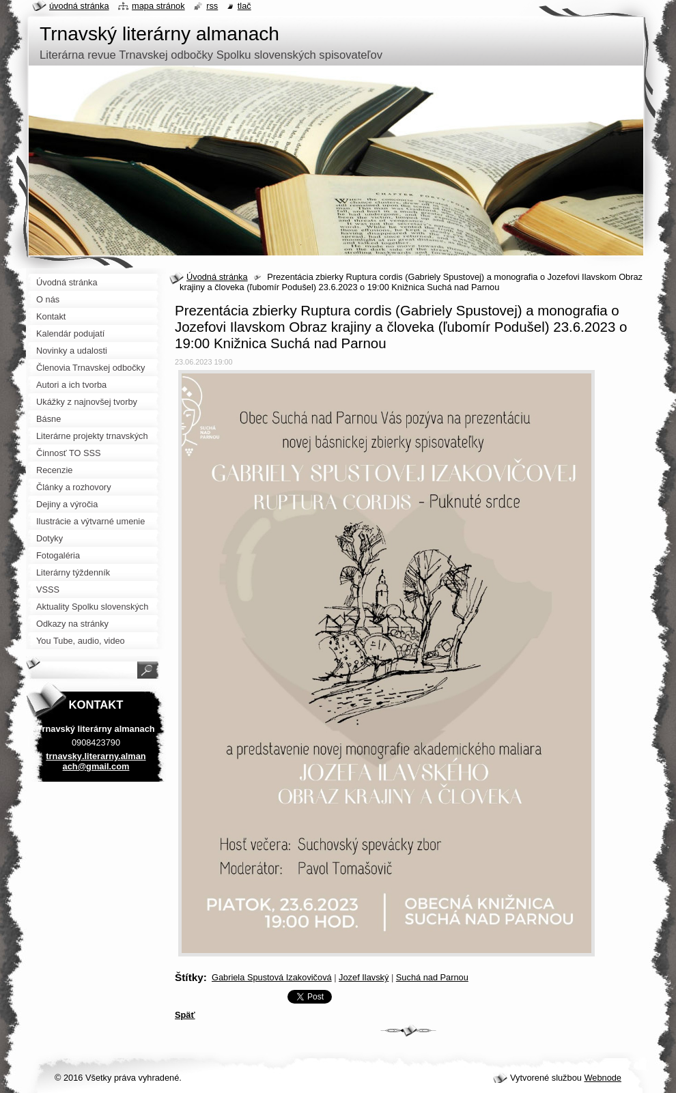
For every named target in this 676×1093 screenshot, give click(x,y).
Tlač (244, 6)
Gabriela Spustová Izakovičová (272, 977)
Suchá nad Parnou (432, 977)
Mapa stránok (158, 6)
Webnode (602, 1078)
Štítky (189, 977)
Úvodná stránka (217, 277)
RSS (212, 6)
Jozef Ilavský (364, 977)
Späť (185, 1015)
